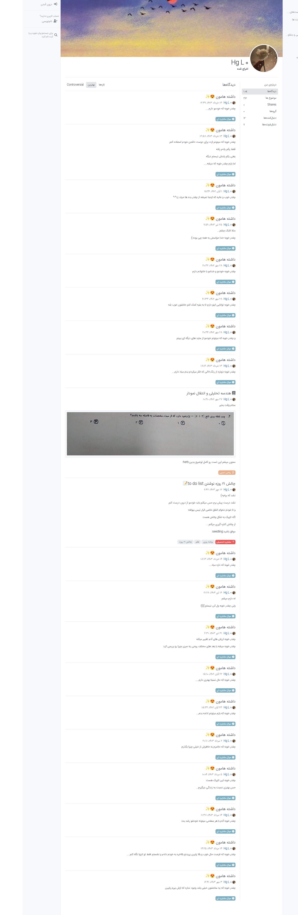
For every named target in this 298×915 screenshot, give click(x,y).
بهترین (68, 85)
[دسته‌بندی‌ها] (279, 5)
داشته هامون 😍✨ (198, 97)
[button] (279, 58)
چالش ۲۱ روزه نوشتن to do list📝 (186, 484)
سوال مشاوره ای (203, 119)
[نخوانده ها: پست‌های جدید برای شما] (279, 12)
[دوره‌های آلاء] (279, 42)
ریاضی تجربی (204, 473)
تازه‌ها (79, 85)
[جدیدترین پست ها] (279, 20)
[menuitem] (19, 5)
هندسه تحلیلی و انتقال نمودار (188, 393)
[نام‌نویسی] (19, 21)
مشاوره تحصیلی (203, 542)
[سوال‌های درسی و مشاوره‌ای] (279, 35)
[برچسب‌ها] (279, 27)
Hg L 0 (205, 103)
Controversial (52, 85)
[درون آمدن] (19, 5)
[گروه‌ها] (279, 50)
